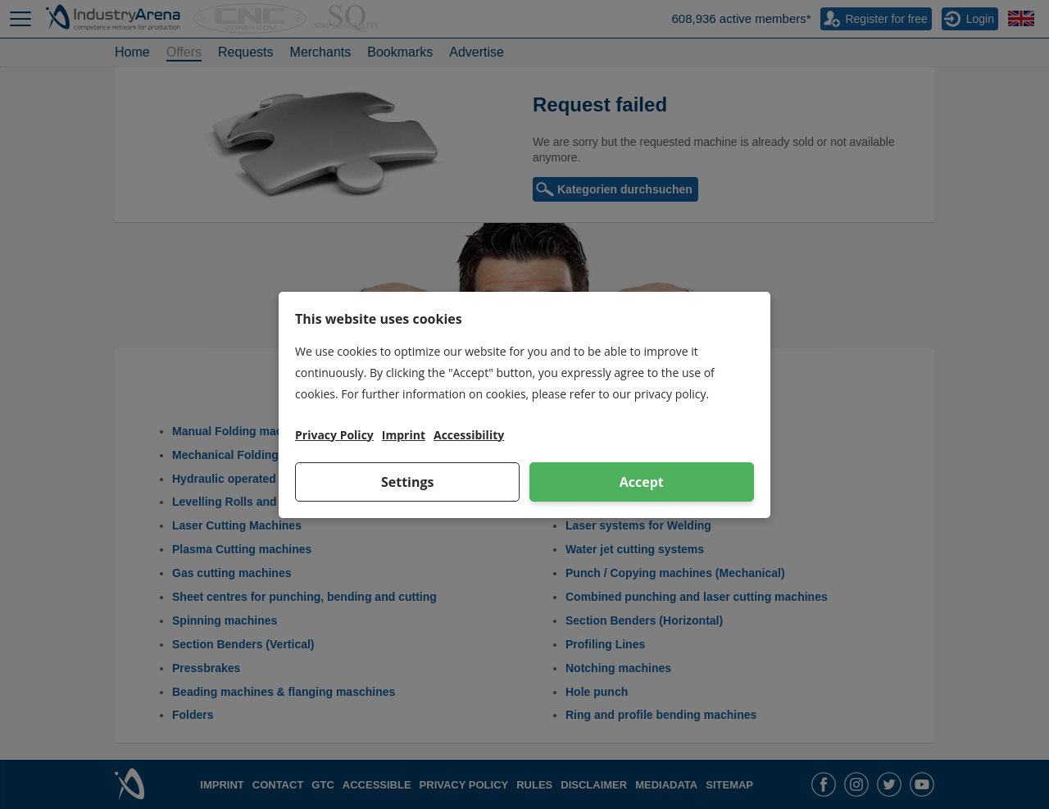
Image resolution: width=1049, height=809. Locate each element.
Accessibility (469, 435)
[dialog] (524, 405)
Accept (642, 482)
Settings (407, 482)
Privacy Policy (334, 435)
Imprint (403, 435)
